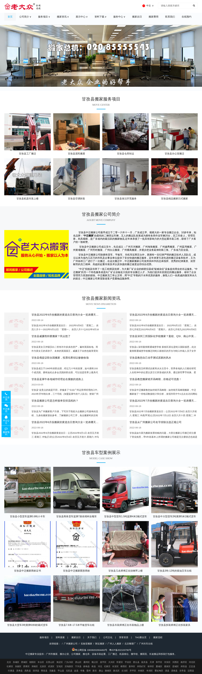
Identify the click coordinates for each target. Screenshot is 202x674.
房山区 (78, 662)
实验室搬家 (86, 643)
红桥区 (10, 666)
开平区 (133, 670)
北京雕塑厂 (130, 643)
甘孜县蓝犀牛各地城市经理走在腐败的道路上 (57, 379)
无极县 (52, 670)
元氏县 (69, 670)
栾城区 (175, 666)
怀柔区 (120, 662)
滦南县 (174, 670)
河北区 (192, 662)
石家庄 (107, 666)
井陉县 (184, 666)
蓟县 (94, 666)
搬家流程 (157, 637)
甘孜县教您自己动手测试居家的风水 (150, 357)
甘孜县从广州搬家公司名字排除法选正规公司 (156, 422)
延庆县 (144, 662)
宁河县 (78, 666)
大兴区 (111, 662)
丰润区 (149, 670)
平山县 (61, 670)
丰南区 (141, 670)
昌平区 (103, 662)
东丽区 (18, 666)
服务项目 (44, 637)
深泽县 (36, 670)
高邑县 (27, 670)
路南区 (108, 670)
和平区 (159, 662)
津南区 (35, 666)
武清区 (51, 666)
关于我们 (91, 637)
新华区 (132, 666)
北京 (9, 662)
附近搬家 (99, 643)
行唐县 (11, 670)
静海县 (86, 666)
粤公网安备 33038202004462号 (89, 650)
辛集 (82, 670)
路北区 (116, 670)
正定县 (192, 666)
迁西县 (191, 670)
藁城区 (159, 666)
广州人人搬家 (114, 643)
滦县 (167, 670)
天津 (152, 662)
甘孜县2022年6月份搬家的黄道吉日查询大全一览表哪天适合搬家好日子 (73, 422)
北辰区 (43, 666)
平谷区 (128, 662)
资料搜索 (60, 637)
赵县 (76, 670)
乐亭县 (182, 670)
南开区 (184, 662)
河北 (100, 666)
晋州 (88, 670)
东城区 (16, 662)
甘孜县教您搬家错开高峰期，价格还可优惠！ (156, 379)
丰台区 (41, 662)
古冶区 (124, 670)
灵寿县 (19, 670)
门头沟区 (69, 662)
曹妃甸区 (159, 670)
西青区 (26, 666)
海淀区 (59, 662)
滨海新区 (69, 666)
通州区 (86, 662)
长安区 (115, 666)
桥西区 (123, 666)
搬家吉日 (76, 637)
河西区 (175, 662)
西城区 (24, 662)
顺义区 (95, 662)
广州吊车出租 (146, 643)
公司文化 (107, 637)
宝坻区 (59, 666)
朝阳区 (32, 662)
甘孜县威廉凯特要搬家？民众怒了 (51, 336)
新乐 (95, 670)
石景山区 (50, 662)
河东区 (167, 662)
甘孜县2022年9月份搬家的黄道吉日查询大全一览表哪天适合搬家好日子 (73, 314)
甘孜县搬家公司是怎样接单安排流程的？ (55, 400)
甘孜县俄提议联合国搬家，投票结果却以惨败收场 (60, 357)
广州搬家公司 (71, 643)
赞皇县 (44, 670)
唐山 (101, 670)
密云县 (136, 662)
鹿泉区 (167, 666)
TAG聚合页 (140, 637)
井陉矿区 (141, 666)
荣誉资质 (123, 637)
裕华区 (151, 666)
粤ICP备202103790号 (120, 650)
